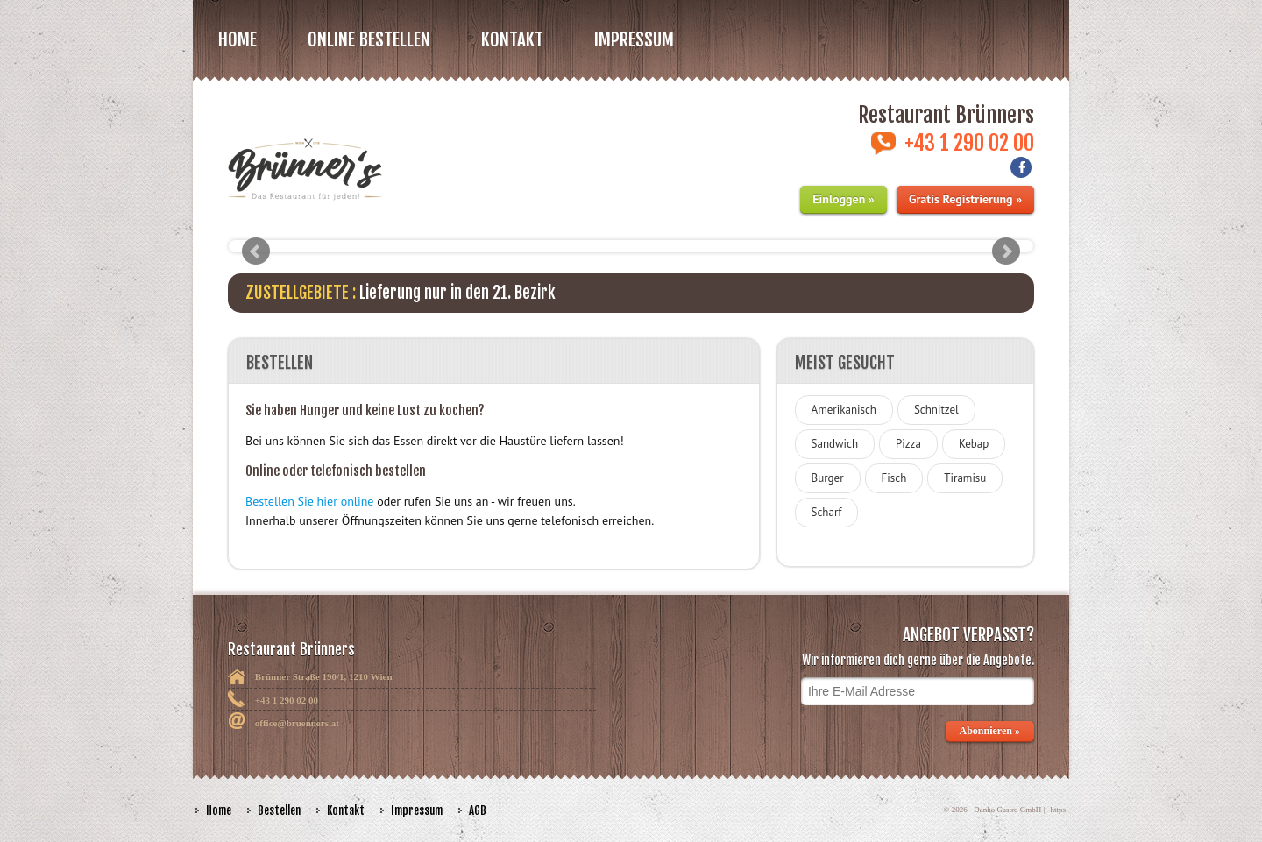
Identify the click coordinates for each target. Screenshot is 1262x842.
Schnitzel (936, 409)
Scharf (827, 512)
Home (237, 39)
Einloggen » (843, 199)
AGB (477, 810)
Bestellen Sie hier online (309, 501)
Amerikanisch (844, 409)
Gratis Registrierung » (965, 199)
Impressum (634, 39)
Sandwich (835, 443)
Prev (256, 251)
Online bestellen (369, 39)
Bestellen (279, 810)
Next (1006, 251)
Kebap (974, 443)
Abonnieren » (989, 731)
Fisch (894, 478)
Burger (828, 478)
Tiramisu (965, 478)
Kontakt (512, 39)
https (1058, 809)
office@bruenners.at (297, 723)
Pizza (908, 443)
